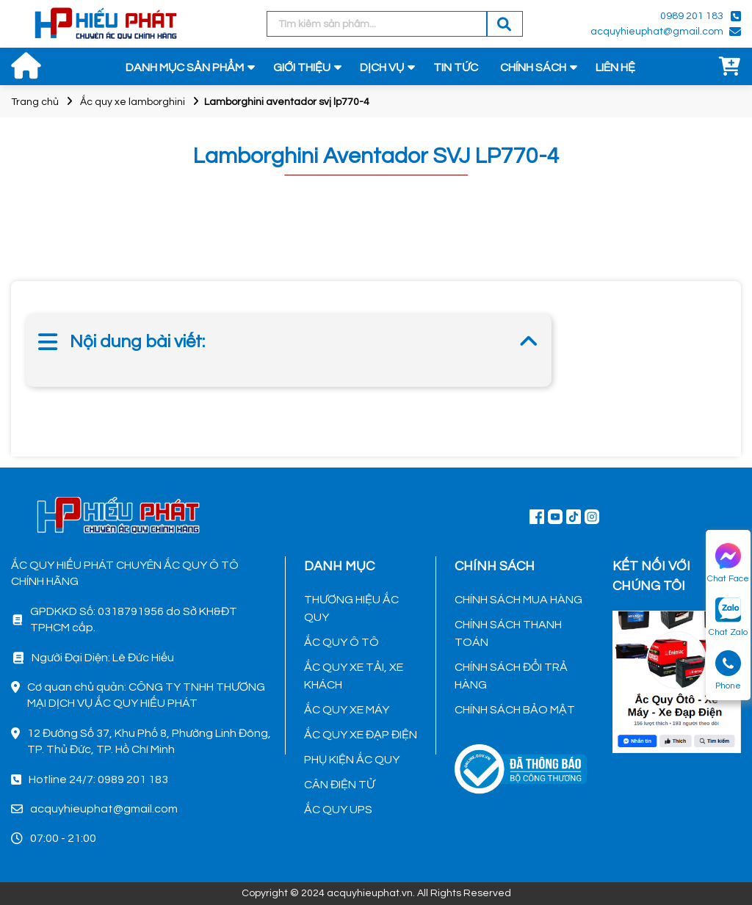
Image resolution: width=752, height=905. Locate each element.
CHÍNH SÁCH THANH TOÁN (508, 633)
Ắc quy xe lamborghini (132, 102)
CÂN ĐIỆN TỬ (339, 784)
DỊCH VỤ (382, 67)
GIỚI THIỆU (301, 67)
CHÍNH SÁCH (533, 67)
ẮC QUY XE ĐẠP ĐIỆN (360, 735)
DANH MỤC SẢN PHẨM (185, 67)
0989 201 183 (691, 16)
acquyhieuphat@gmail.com (656, 31)
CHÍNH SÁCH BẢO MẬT (515, 710)
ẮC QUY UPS (338, 809)
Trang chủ (35, 102)
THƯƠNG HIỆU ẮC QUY (351, 608)
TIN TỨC (455, 67)
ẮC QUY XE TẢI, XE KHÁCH (353, 676)
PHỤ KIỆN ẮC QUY (352, 760)
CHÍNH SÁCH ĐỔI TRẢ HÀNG (511, 676)
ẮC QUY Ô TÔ (341, 642)
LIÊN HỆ (615, 67)
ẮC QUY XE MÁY (346, 710)
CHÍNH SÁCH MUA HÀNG (518, 600)
